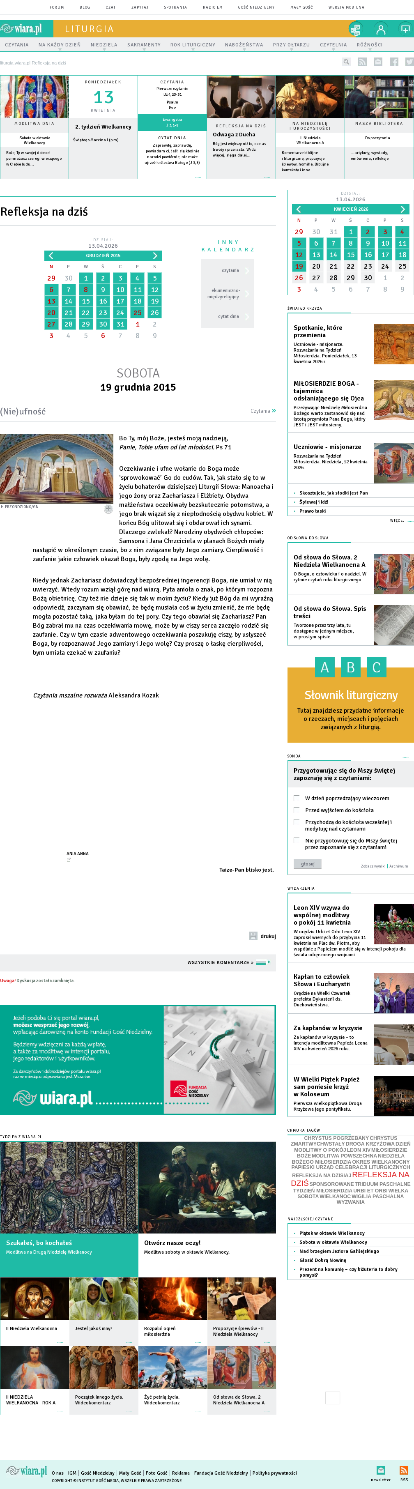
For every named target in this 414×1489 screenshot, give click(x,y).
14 (68, 301)
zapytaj (140, 7)
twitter (409, 62)
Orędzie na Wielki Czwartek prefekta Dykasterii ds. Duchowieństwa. (322, 999)
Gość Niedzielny (256, 7)
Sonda (294, 756)
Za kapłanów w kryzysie (328, 1028)
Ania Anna (78, 853)
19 (155, 301)
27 (51, 324)
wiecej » (103, 182)
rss (362, 62)
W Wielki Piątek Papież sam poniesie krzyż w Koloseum (326, 1087)
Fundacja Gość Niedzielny (221, 1473)
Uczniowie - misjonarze (327, 447)
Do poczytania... (379, 138)
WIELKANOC (335, 1196)
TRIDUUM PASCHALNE (383, 1184)
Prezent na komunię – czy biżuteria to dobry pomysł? (348, 1272)
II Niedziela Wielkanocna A (310, 140)
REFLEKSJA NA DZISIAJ (321, 1175)
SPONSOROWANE (332, 1184)
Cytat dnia (172, 138)
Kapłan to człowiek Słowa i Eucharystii (322, 980)
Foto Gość (157, 1473)
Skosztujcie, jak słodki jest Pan (333, 493)
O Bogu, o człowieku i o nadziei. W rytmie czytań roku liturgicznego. (330, 577)
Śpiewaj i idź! (314, 502)
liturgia (90, 29)
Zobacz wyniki (373, 866)
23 (103, 312)
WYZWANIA (351, 1202)
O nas (58, 1473)
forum (57, 7)
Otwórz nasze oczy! (172, 1243)
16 (103, 301)
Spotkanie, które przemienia (318, 331)
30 (68, 278)
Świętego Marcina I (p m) (96, 140)
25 (137, 312)
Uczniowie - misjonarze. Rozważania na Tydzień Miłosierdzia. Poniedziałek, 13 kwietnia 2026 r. (325, 353)
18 (137, 301)
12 (155, 289)
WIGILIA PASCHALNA (378, 1196)
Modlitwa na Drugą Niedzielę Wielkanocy (49, 1252)
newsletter (378, 62)
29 (51, 278)
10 (120, 289)
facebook (394, 62)
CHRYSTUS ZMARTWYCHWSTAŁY (344, 1141)
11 (137, 289)
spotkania (175, 7)
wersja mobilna (347, 7)
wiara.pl (26, 28)
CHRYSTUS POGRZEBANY (336, 1138)
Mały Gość (301, 7)
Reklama (181, 1473)
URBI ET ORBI (370, 1191)
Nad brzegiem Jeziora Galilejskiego (339, 1251)
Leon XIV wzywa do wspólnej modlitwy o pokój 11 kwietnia (322, 915)
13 (51, 301)
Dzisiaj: (103, 244)
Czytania (263, 411)
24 (120, 312)
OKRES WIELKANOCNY (380, 1162)
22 (86, 312)
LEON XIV (358, 1150)
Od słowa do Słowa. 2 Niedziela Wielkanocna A (330, 561)
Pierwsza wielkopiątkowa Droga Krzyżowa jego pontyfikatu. (328, 1106)
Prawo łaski (312, 511)
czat (111, 7)
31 (120, 324)
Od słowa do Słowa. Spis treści (330, 612)
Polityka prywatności (275, 1473)
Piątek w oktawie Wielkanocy (332, 1233)
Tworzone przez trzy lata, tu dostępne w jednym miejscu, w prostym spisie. (324, 631)
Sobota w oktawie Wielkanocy (34, 140)
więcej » (34, 182)
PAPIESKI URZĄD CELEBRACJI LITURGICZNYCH (350, 1167)
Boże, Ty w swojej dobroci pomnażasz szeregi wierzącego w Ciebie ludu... (34, 158)
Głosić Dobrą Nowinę (322, 1260)
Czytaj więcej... (241, 182)
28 (68, 324)
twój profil (381, 28)
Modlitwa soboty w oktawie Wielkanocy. (187, 1252)
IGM (72, 1473)
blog (85, 7)
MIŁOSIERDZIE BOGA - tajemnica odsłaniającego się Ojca (329, 391)
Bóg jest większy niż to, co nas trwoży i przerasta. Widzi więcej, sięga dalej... (239, 149)
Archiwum (398, 866)
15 (86, 301)
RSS (404, 1468)
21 (68, 312)
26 (155, 312)
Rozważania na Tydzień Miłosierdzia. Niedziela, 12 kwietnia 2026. (331, 462)
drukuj (268, 936)
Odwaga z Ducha (234, 134)
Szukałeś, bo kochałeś (39, 1243)
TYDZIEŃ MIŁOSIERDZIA (322, 1191)
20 (51, 312)
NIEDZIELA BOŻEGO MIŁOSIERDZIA (348, 1159)
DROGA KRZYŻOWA (370, 1144)
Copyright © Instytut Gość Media (85, 1480)
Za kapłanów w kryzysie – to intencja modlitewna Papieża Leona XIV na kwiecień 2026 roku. (331, 1043)
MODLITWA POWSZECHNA (344, 1156)
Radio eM (213, 7)
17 (120, 301)
